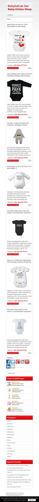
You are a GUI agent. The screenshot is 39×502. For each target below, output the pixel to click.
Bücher (9, 440)
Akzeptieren (32, 500)
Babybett (9, 421)
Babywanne (10, 437)
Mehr (29, 68)
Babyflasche (10, 423)
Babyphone (10, 429)
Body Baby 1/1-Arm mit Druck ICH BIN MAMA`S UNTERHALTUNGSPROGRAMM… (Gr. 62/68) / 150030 (19, 169)
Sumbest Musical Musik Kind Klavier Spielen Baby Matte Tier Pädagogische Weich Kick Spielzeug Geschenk (19, 482)
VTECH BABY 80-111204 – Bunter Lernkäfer (17, 465)
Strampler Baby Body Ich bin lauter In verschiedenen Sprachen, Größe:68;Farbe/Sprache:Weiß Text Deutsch (19, 312)
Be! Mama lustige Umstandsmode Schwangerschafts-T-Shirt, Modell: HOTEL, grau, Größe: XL (18, 470)
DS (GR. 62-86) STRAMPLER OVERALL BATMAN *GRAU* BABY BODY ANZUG (17, 125)
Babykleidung (10, 426)
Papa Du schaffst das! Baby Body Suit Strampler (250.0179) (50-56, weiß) (19, 262)
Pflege (8, 445)
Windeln (9, 456)
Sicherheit (9, 448)
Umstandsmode (11, 451)
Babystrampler (10, 434)
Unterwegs (9, 453)
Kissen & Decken (11, 443)
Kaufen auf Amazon (13, 68)
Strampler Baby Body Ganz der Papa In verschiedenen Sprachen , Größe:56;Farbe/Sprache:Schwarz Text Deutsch (19, 213)
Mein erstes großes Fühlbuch (14, 486)
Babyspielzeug (10, 432)
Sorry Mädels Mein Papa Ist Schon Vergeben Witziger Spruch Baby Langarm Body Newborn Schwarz (19, 76)
